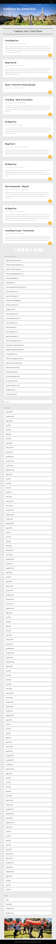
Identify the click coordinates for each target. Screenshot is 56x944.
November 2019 (10, 599)
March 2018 (9, 688)
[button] (25, 936)
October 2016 (9, 764)
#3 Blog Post (10, 122)
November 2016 (10, 760)
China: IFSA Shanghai (11, 278)
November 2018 (10, 653)
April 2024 (8, 438)
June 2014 (8, 885)
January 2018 (9, 697)
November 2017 (10, 706)
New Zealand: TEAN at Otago (13, 345)
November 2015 (10, 813)
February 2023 (9, 501)
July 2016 (8, 778)
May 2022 (8, 541)
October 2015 (9, 818)
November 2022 (10, 514)
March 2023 (9, 496)
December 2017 (10, 702)
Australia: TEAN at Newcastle (13, 264)
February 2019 (9, 639)
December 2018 (10, 648)
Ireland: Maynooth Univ (12, 318)
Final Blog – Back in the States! (19, 99)
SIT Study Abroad (10, 354)
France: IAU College (11, 296)
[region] (28, 928)
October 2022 (9, 519)
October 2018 (9, 657)
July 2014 (8, 880)
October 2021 (9, 563)
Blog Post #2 (10, 62)
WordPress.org (9, 913)
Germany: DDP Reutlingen (12, 300)
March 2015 (9, 849)
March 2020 (9, 581)
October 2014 (9, 867)
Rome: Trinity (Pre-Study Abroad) (20, 84)
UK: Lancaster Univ (10, 381)
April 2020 (8, 577)
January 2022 (9, 554)
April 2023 (8, 492)
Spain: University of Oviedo (12, 363)
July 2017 (8, 724)
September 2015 (10, 822)
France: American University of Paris (15, 287)
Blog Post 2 (10, 144)
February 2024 (9, 447)
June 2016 (8, 782)
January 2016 (9, 804)
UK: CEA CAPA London (11, 376)
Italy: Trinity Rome (10, 331)
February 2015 (9, 853)
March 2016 (9, 795)
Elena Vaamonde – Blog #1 (17, 186)
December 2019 (10, 595)
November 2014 (10, 862)
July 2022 (8, 532)
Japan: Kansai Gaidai (11, 336)
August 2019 (9, 612)
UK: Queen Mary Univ (11, 385)
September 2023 (10, 470)
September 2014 (10, 871)
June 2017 (8, 729)
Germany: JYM (9, 309)
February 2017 (9, 746)
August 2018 (9, 666)
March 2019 (9, 635)
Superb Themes (37, 941)
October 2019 (9, 603)
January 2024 (9, 452)
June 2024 (8, 429)
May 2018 (8, 679)
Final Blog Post (11, 40)
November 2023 (10, 461)
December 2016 (10, 755)
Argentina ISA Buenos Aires (13, 260)
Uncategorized (9, 389)
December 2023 (10, 456)
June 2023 (8, 483)
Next (40, 250)
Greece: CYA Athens (11, 314)
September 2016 (10, 769)
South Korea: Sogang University (14, 358)
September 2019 (10, 608)
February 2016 (9, 800)
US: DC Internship (10, 394)
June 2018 (8, 675)
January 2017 (9, 751)
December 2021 (10, 559)
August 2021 (9, 572)
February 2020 (9, 586)
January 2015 (9, 858)
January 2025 (9, 412)
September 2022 (10, 523)
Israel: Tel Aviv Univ (10, 323)
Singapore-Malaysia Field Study (14, 349)
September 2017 (10, 715)
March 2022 (9, 545)
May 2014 (8, 889)
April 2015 (8, 845)
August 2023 (9, 474)
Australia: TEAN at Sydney (12, 269)
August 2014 (9, 876)
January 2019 (9, 644)
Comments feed (9, 908)
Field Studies (9, 282)
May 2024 (8, 434)
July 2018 (8, 670)
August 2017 (9, 720)
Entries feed (9, 904)
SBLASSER (21, 233)
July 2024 (8, 425)
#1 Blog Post (10, 208)
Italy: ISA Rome (9, 327)
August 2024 (9, 420)
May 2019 (8, 626)
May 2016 (8, 787)
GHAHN (24, 43)
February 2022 (9, 550)
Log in (7, 899)
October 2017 (9, 711)
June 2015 (8, 836)
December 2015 (10, 809)
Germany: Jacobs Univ (11, 305)
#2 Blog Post (10, 164)
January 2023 (9, 505)
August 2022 (9, 528)
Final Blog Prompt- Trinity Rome (19, 230)
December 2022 (10, 510)
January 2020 (9, 590)
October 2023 (9, 465)
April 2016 (8, 791)
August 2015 (9, 827)
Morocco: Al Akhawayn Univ (13, 340)
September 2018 (10, 662)
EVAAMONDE (22, 102)
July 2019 (8, 617)
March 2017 (9, 742)
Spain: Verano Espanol (11, 367)
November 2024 (10, 416)
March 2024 (9, 443)
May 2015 (8, 840)
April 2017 (8, 737)
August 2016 (9, 773)
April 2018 (8, 684)
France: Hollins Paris (11, 291)
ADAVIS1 (20, 125)
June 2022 (8, 537)
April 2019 (8, 630)
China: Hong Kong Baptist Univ (13, 273)
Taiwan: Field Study (10, 372)
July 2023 (8, 479)
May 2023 (8, 487)
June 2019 (8, 621)
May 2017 (8, 733)
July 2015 (8, 831)
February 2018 (9, 693)
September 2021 (10, 568)
